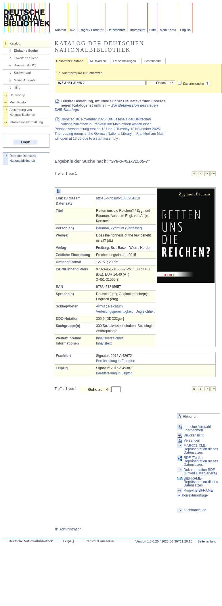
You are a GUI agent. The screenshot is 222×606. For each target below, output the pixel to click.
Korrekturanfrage (192, 495)
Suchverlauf (22, 72)
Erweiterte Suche (26, 58)
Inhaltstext (104, 343)
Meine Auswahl (24, 80)
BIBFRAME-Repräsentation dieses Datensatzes (201, 481)
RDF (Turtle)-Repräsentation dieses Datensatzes (201, 461)
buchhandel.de (195, 510)
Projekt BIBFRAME (198, 490)
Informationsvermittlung (26, 122)
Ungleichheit (144, 311)
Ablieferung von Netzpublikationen (22, 112)
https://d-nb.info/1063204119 (118, 198)
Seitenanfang (207, 541)
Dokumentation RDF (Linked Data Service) (200, 471)
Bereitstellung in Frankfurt (115, 361)
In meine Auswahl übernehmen (197, 428)
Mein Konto (168, 30)
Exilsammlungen (124, 61)
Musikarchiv (98, 61)
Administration (68, 529)
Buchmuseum (152, 61)
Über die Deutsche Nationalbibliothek (22, 158)
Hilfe (152, 30)
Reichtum (115, 306)
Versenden (192, 440)
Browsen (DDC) (25, 65)
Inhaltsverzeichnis (109, 338)
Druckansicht (194, 435)
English (185, 30)
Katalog (14, 43)
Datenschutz (116, 30)
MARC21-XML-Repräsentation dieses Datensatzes (201, 449)
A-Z (72, 30)
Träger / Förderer (91, 30)
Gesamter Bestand (69, 61)
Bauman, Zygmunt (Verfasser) (119, 228)
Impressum (137, 30)
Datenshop (17, 95)
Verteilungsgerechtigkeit (114, 311)
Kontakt (60, 30)
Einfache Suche (26, 50)
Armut (100, 306)
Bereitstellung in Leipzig (114, 373)
